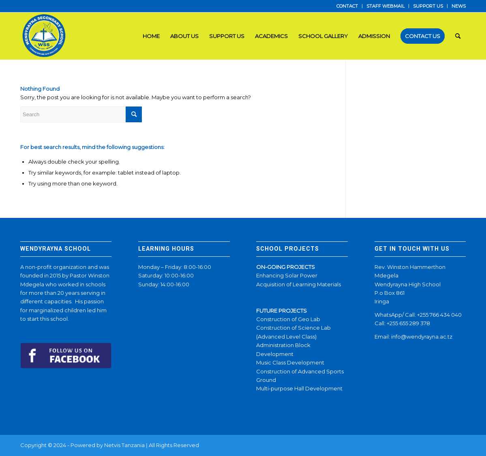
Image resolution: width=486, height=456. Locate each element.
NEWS (459, 6)
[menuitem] (347, 6)
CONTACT (347, 6)
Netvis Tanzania (124, 445)
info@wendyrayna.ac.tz (421, 336)
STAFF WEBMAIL (385, 6)
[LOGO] (44, 36)
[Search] (458, 36)
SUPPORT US (428, 6)
